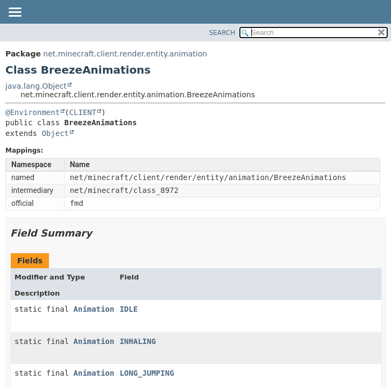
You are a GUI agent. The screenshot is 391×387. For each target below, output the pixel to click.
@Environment (32, 112)
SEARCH (222, 33)
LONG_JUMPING (146, 373)
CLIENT (83, 112)
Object (55, 133)
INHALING (137, 341)
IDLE (128, 309)
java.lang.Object (36, 86)
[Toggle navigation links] (14, 12)
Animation (94, 309)
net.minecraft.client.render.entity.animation (125, 53)
